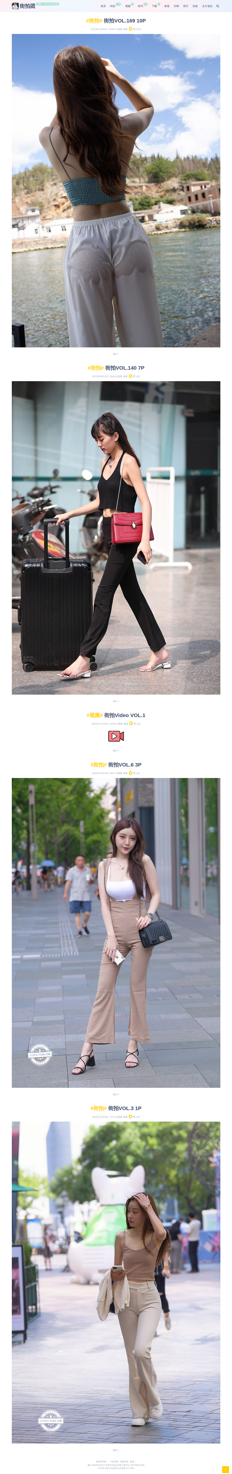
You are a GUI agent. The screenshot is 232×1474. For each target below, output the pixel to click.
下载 (154, 6)
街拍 (112, 6)
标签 (167, 6)
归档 (176, 6)
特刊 (140, 6)
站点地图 (121, 1468)
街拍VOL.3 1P (125, 1108)
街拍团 (23, 6)
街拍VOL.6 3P (125, 765)
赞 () (135, 29)
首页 (103, 6)
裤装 (125, 29)
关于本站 (130, 1468)
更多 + (133, 1461)
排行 (185, 6)
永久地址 (207, 6)
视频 (128, 6)
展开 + (116, 354)
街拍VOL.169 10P (125, 21)
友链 (195, 6)
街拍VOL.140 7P (124, 368)
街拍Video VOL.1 (124, 715)
